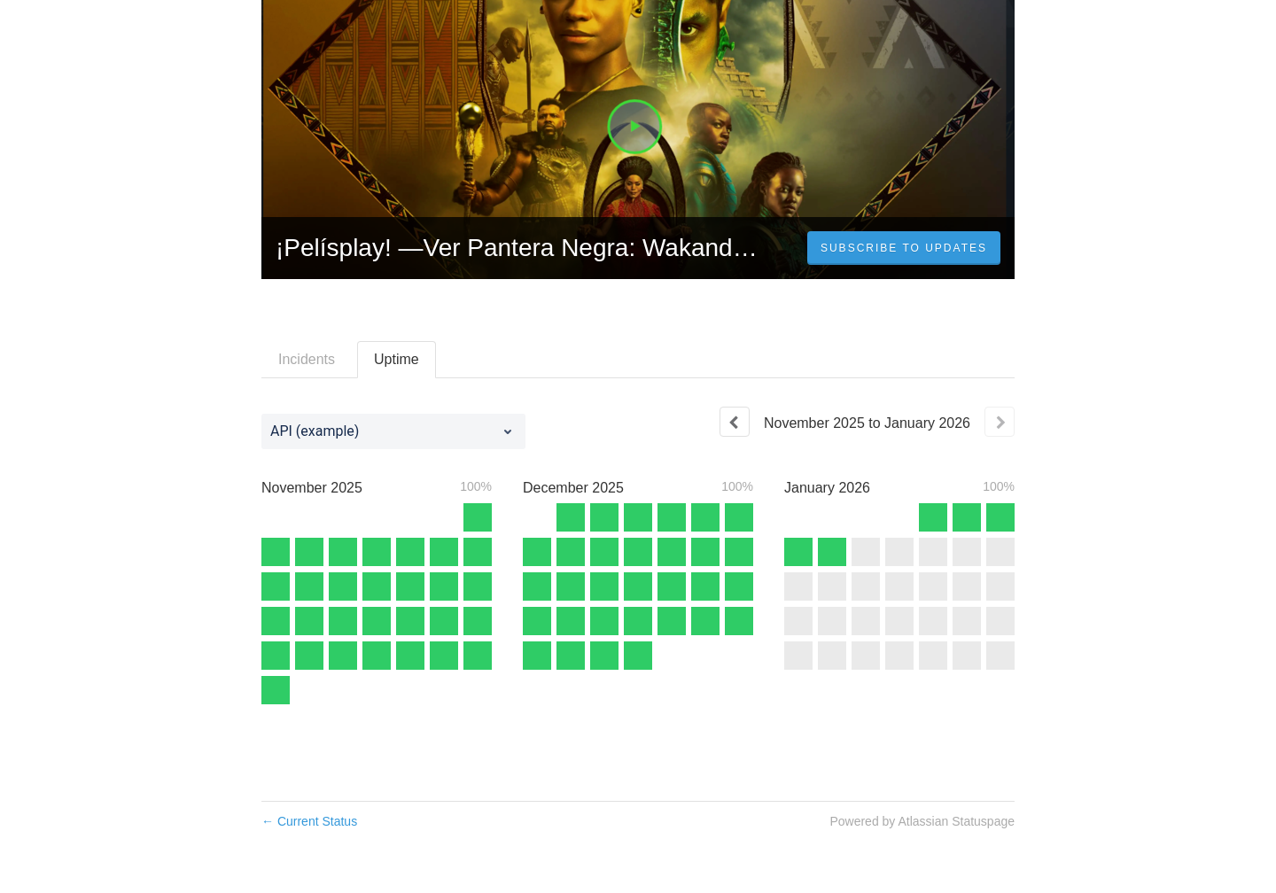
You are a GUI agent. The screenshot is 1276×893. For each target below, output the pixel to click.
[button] (903, 248)
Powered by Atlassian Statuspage (922, 821)
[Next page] (999, 422)
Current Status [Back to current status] (309, 821)
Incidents (306, 359)
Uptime (396, 359)
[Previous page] (735, 422)
